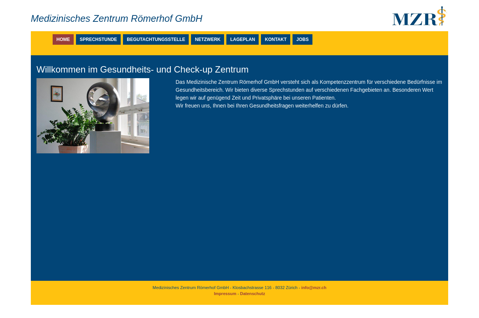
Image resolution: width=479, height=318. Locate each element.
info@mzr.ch (313, 287)
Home (63, 39)
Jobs (302, 39)
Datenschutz (252, 293)
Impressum (225, 293)
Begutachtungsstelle (156, 39)
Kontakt (275, 39)
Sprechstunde (98, 39)
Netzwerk (207, 39)
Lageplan (242, 39)
